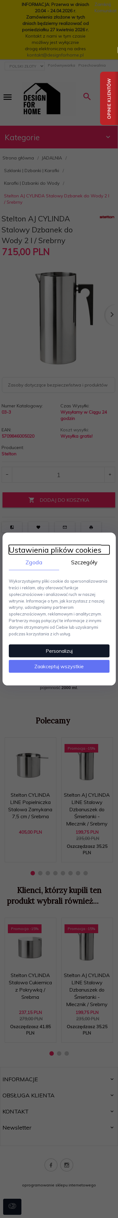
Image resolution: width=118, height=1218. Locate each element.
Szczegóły (84, 562)
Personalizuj (59, 651)
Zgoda (33, 562)
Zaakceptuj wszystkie (59, 666)
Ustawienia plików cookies (55, 549)
